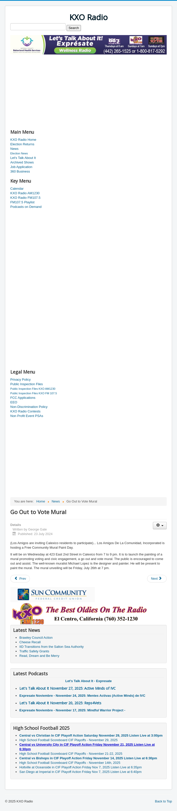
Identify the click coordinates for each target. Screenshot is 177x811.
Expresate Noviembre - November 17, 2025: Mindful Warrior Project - (72, 710)
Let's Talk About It (23, 158)
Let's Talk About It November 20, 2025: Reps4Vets (60, 703)
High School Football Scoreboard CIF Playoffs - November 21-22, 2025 (70, 754)
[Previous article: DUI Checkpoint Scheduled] (20, 578)
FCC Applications (22, 398)
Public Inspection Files (26, 384)
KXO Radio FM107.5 (25, 198)
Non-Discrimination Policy (29, 407)
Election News (19, 153)
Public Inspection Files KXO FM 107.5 (33, 393)
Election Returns (22, 144)
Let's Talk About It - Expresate (88, 681)
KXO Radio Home (23, 140)
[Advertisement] (69, 89)
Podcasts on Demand (25, 207)
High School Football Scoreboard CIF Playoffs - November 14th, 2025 (69, 763)
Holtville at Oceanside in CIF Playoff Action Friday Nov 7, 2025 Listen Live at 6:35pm (80, 767)
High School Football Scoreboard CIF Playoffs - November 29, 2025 (68, 740)
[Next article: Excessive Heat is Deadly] (157, 578)
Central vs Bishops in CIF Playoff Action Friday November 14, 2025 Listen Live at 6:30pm (88, 758)
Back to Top (163, 801)
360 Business (20, 171)
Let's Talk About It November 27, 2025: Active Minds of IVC (67, 688)
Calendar (17, 188)
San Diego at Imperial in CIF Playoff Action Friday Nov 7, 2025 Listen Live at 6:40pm (80, 772)
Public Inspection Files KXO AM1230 (32, 388)
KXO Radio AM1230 (24, 193)
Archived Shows (22, 162)
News (14, 149)
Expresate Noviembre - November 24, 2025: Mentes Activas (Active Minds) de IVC (82, 695)
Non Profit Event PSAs (26, 416)
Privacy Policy (20, 379)
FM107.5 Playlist (22, 202)
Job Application (21, 167)
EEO (13, 402)
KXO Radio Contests (25, 411)
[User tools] (160, 525)
